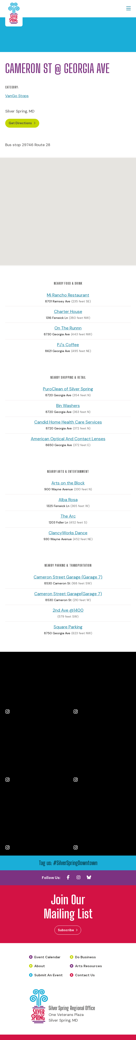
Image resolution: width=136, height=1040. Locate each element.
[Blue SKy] (88, 877)
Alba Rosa (68, 499)
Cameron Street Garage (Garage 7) (68, 577)
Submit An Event (48, 975)
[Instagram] (78, 877)
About (39, 966)
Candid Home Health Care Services (68, 422)
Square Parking (68, 627)
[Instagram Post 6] (102, 822)
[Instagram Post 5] (34, 822)
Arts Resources (88, 966)
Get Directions (21, 123)
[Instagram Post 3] (34, 754)
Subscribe (66, 930)
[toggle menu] (128, 8)
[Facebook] (68, 877)
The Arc (68, 516)
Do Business (85, 957)
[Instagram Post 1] (34, 686)
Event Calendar (47, 957)
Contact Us (85, 975)
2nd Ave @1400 (68, 610)
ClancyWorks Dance (68, 533)
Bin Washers (68, 405)
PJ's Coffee (68, 344)
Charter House (68, 311)
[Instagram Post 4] (102, 754)
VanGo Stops (17, 95)
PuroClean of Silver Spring (68, 389)
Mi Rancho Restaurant (68, 295)
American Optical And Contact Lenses (68, 439)
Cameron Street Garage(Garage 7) (68, 594)
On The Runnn (68, 328)
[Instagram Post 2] (102, 686)
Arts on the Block (68, 483)
